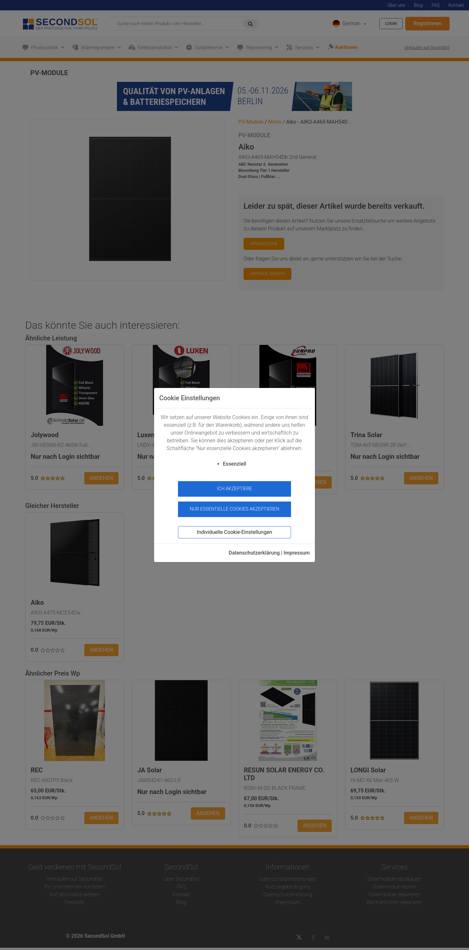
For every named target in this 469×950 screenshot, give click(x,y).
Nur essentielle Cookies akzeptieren (234, 506)
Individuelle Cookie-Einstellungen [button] (234, 529)
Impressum (297, 550)
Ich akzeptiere (234, 489)
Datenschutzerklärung (254, 550)
